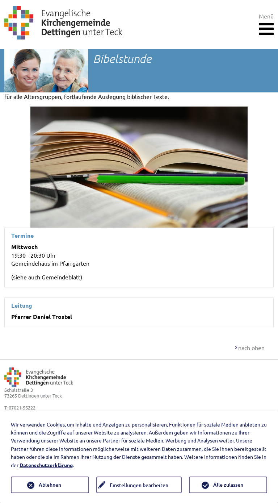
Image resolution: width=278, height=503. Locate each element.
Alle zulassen (228, 484)
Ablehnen (50, 484)
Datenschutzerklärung (46, 465)
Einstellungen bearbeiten (139, 485)
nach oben (251, 347)
